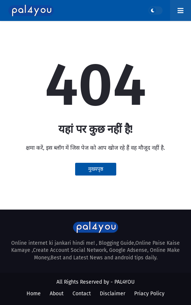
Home (34, 293)
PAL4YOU (124, 282)
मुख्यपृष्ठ (95, 169)
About (57, 293)
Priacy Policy (149, 293)
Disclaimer (112, 293)
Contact (82, 293)
